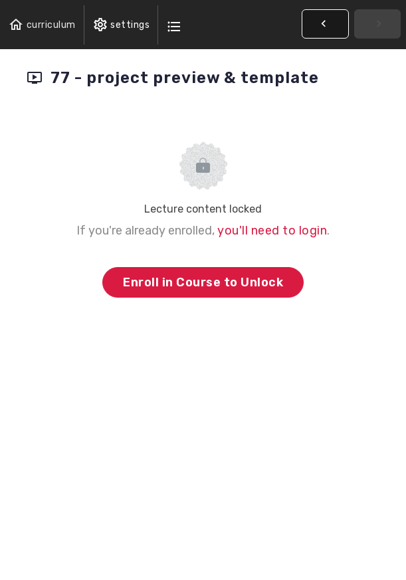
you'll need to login (272, 230)
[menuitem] (121, 25)
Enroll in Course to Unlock (203, 282)
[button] (42, 25)
